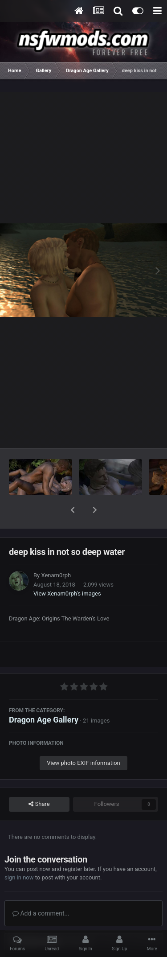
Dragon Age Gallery (43, 696)
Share (39, 781)
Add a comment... (40, 890)
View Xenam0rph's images (67, 570)
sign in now (19, 854)
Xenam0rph (56, 552)
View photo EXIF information (83, 739)
